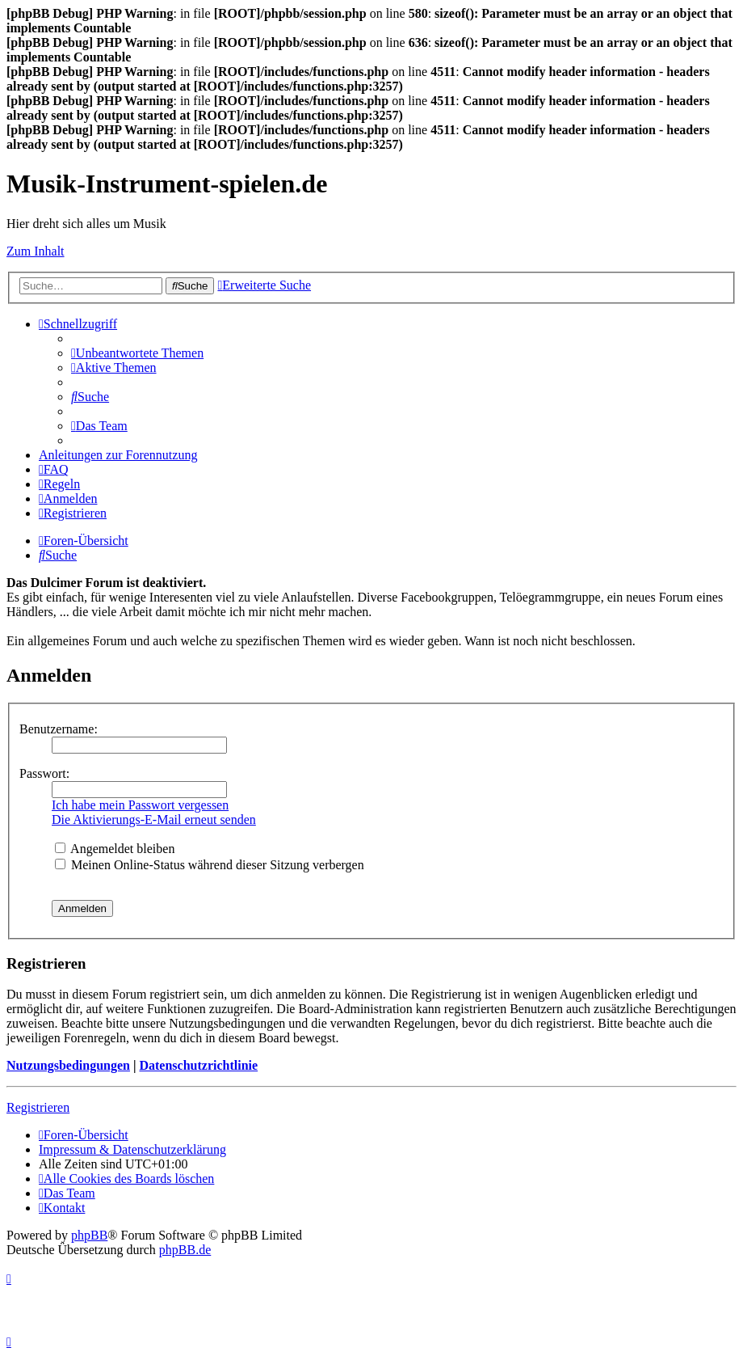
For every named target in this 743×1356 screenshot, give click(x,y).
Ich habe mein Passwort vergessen (140, 805)
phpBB (89, 1235)
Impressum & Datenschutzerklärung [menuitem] (132, 1149)
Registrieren (37, 1107)
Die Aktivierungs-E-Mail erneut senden (154, 819)
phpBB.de (185, 1250)
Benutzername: (58, 729)
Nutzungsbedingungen (68, 1065)
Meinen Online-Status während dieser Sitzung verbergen (209, 865)
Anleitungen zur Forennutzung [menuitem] (118, 455)
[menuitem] (137, 353)
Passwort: (44, 773)
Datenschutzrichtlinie (198, 1065)
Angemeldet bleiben (114, 848)
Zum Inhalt (35, 251)
